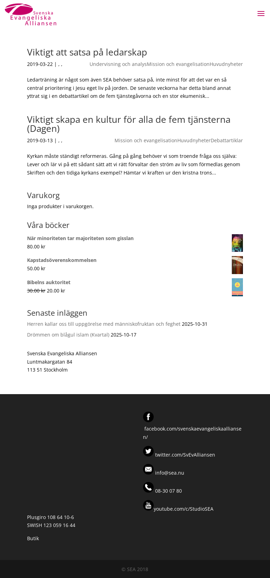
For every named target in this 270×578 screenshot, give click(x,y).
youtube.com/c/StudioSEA (178, 508)
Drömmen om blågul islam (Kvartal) (68, 334)
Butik (33, 538)
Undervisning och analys (118, 64)
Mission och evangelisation (178, 64)
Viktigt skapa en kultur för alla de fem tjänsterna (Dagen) (128, 124)
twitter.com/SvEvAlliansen (184, 454)
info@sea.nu (169, 472)
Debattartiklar (227, 140)
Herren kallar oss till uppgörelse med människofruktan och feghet (103, 324)
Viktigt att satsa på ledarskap (87, 52)
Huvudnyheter (226, 64)
